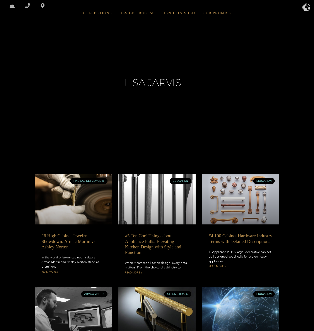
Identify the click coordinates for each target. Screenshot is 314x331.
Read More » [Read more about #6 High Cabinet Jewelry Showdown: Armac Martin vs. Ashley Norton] (49, 272)
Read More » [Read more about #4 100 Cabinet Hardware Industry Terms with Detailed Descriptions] (217, 266)
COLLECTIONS (97, 13)
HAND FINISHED (178, 13)
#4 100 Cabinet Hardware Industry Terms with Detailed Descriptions (240, 238)
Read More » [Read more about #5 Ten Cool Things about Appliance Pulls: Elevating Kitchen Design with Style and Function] (133, 273)
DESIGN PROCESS (137, 13)
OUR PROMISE (217, 13)
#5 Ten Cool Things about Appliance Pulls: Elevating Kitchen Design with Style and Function (153, 244)
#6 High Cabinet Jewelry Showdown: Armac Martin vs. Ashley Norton (69, 241)
